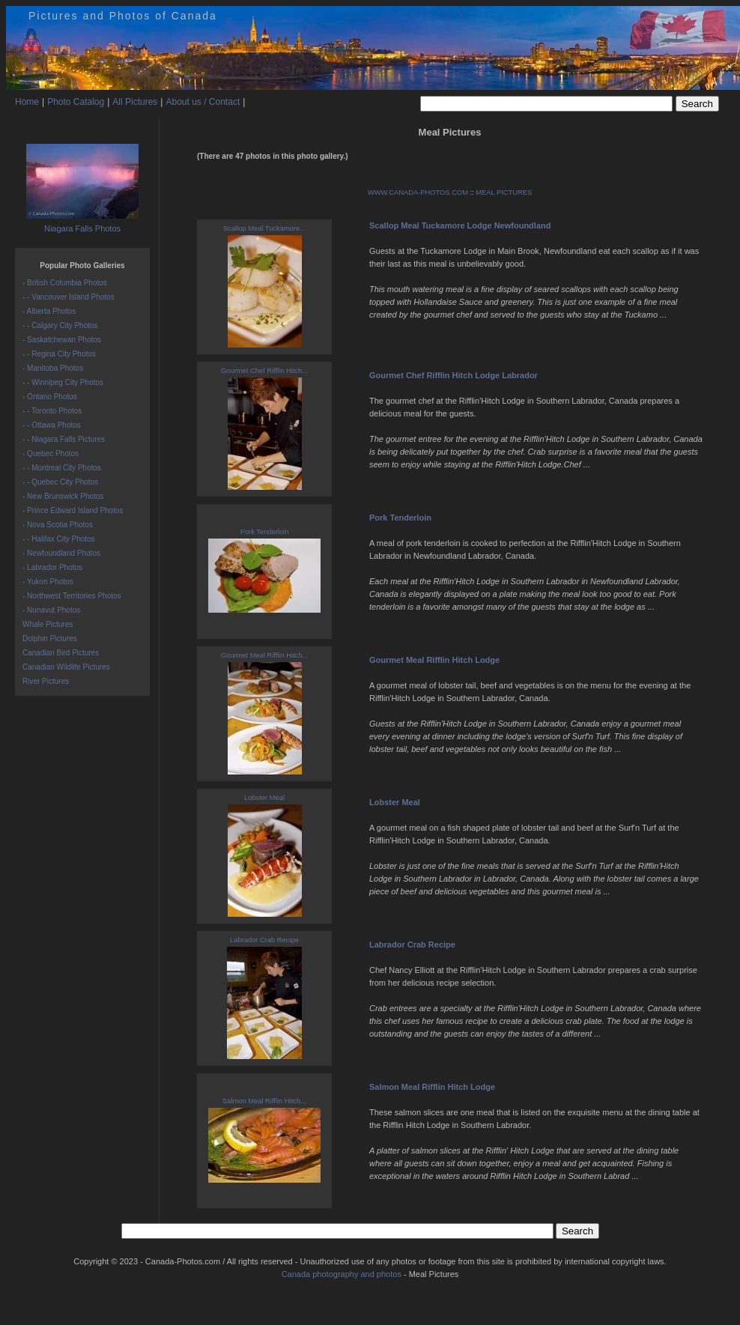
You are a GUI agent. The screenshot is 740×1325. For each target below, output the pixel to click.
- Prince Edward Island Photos (73, 510)
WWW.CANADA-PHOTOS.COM (418, 192)
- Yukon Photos (47, 581)
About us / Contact (203, 102)
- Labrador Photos (52, 567)
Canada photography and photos (341, 1274)
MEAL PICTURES (504, 192)
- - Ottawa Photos (51, 425)
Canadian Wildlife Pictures (66, 667)
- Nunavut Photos (51, 610)
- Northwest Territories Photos (71, 596)
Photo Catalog (75, 102)
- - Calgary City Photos (60, 325)
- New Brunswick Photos (62, 496)
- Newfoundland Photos (61, 553)
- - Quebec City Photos (60, 482)
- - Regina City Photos (59, 354)
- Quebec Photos (50, 453)
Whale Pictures (47, 624)
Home (27, 102)
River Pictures (45, 681)
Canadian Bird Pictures (60, 653)
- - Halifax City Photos (58, 539)
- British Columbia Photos (64, 283)
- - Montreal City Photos (61, 468)
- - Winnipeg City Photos (62, 382)
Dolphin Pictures (49, 638)
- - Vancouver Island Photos (68, 297)
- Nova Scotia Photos (57, 525)
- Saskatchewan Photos (61, 340)
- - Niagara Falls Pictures (63, 439)
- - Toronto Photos (52, 411)
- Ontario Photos (49, 396)
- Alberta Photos (49, 311)
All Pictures (134, 102)
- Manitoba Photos (52, 368)
